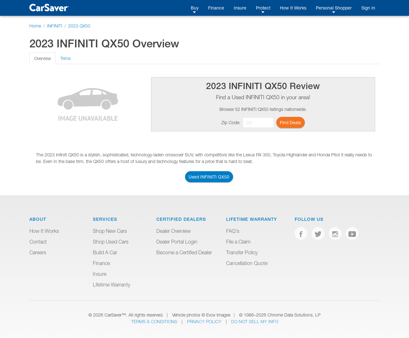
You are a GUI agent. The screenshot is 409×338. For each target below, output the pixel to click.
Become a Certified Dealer (184, 252)
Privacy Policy (205, 321)
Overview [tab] (42, 58)
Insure (240, 7)
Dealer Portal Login (176, 241)
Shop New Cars (110, 231)
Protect (263, 7)
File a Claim (238, 241)
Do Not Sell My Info (254, 321)
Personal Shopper (334, 7)
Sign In (368, 7)
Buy (195, 7)
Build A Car (105, 252)
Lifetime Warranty (111, 284)
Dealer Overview (173, 231)
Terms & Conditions (154, 321)
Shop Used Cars (111, 241)
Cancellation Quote (247, 263)
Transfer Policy (241, 252)
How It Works (293, 7)
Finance (216, 7)
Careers (37, 252)
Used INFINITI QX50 (209, 176)
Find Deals (290, 122)
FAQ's (232, 231)
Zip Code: (230, 122)
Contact (38, 241)
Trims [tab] (65, 58)
